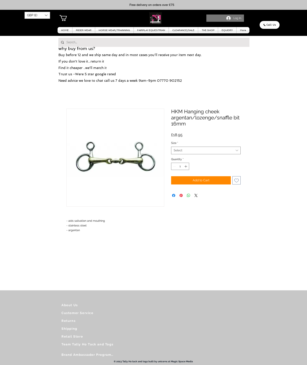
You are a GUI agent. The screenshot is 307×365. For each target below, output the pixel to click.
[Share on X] (196, 195)
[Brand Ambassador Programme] (88, 355)
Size (174, 142)
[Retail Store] (77, 336)
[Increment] (186, 166)
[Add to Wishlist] (236, 180)
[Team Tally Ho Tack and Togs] (88, 344)
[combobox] (206, 150)
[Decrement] (174, 166)
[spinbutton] (180, 166)
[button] (37, 15)
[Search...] (153, 42)
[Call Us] (270, 25)
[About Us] (77, 305)
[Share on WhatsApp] (188, 195)
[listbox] (37, 15)
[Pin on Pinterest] (181, 195)
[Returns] (77, 321)
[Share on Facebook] (173, 195)
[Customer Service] (79, 313)
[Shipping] (77, 328)
